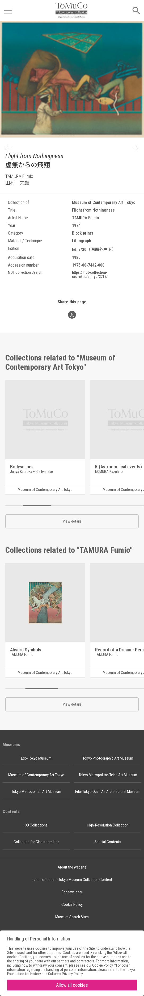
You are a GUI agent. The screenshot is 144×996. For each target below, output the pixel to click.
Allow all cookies (72, 985)
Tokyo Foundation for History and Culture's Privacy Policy (71, 971)
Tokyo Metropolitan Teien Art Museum (108, 775)
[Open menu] (8, 10)
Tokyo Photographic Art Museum (108, 758)
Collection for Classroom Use (36, 841)
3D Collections (36, 825)
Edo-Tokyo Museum (36, 758)
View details (72, 521)
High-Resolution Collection (108, 825)
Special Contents (108, 841)
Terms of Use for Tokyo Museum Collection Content (72, 879)
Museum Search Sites (72, 917)
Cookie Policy (72, 904)
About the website (72, 867)
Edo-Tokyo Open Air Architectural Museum (107, 791)
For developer (72, 892)
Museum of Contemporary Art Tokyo (36, 775)
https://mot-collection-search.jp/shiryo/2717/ (90, 274)
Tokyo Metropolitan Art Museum (36, 791)
